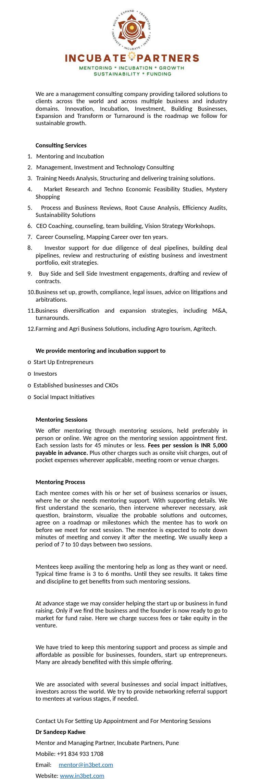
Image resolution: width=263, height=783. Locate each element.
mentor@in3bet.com (86, 765)
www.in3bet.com (82, 776)
